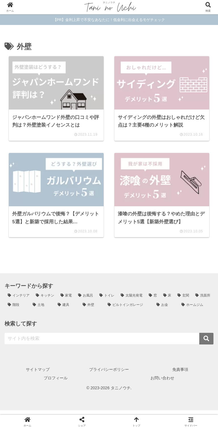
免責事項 (180, 374)
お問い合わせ (162, 382)
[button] (206, 343)
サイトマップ (38, 374)
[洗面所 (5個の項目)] (203, 300)
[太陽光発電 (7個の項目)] (131, 300)
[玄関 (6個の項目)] (183, 300)
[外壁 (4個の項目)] (92, 309)
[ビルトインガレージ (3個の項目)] (129, 309)
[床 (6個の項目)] (167, 300)
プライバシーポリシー (109, 374)
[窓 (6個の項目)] (153, 300)
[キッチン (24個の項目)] (45, 300)
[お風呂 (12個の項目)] (86, 300)
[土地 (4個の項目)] (42, 309)
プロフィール (56, 382)
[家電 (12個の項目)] (66, 300)
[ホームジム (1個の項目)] (196, 309)
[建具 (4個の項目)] (67, 309)
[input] (109, 343)
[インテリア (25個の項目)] (18, 300)
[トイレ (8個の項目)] (107, 300)
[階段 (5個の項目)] (17, 309)
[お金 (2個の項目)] (166, 309)
